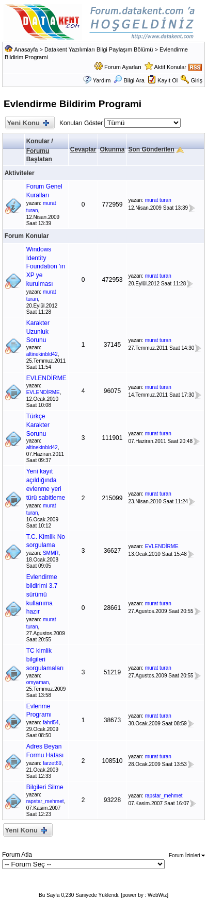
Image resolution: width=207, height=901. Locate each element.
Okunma (112, 149)
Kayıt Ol (167, 80)
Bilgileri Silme (44, 787)
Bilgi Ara (129, 80)
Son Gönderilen (151, 149)
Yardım (102, 80)
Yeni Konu (27, 123)
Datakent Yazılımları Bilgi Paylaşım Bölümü (98, 49)
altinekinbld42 (42, 354)
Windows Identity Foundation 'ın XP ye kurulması (46, 266)
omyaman (37, 682)
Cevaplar (83, 149)
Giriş (196, 80)
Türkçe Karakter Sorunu (38, 425)
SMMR (51, 553)
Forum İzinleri (187, 855)
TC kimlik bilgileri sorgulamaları (45, 659)
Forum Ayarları (122, 67)
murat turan (158, 200)
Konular (38, 141)
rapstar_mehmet (45, 801)
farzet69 (52, 763)
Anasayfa (26, 49)
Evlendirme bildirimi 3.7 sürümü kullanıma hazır (42, 594)
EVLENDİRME (46, 378)
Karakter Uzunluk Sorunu (38, 331)
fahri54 (51, 722)
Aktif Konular (170, 67)
